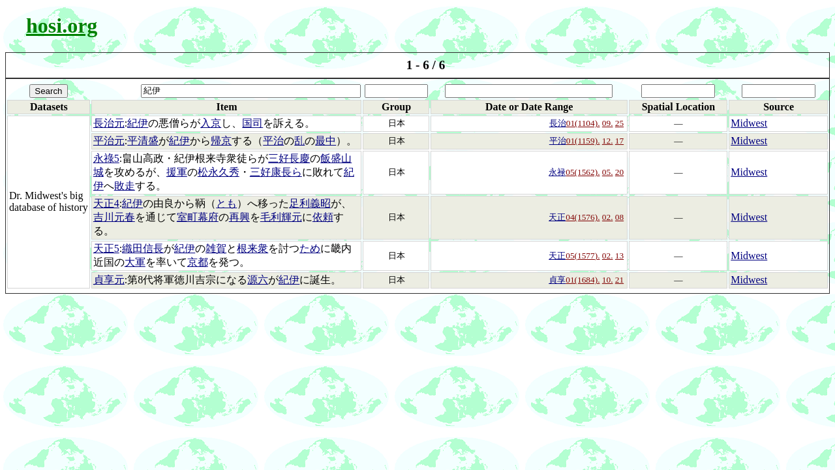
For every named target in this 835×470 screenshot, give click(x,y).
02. (607, 217)
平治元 (109, 140)
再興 (239, 217)
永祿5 (106, 158)
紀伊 (137, 123)
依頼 (322, 217)
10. (607, 280)
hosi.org (61, 25)
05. (607, 172)
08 (619, 217)
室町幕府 (198, 217)
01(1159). (583, 141)
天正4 (106, 203)
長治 (557, 123)
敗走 (124, 185)
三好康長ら (276, 172)
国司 (252, 123)
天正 (557, 217)
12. (607, 141)
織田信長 (143, 248)
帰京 (221, 140)
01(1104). (583, 123)
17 (619, 141)
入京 (210, 123)
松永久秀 (218, 172)
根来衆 (252, 248)
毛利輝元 (281, 217)
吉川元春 (114, 217)
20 (619, 172)
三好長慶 (289, 158)
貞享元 (109, 279)
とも (226, 203)
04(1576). (583, 217)
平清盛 (143, 140)
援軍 (176, 172)
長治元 (109, 123)
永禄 (557, 172)
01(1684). (583, 280)
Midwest (749, 123)
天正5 (106, 248)
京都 (197, 262)
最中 (325, 140)
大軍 (135, 262)
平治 (273, 140)
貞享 (557, 280)
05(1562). (583, 172)
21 (619, 280)
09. (607, 123)
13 (619, 255)
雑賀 (215, 248)
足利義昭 (310, 203)
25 (619, 123)
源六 (257, 279)
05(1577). (583, 255)
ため (309, 248)
